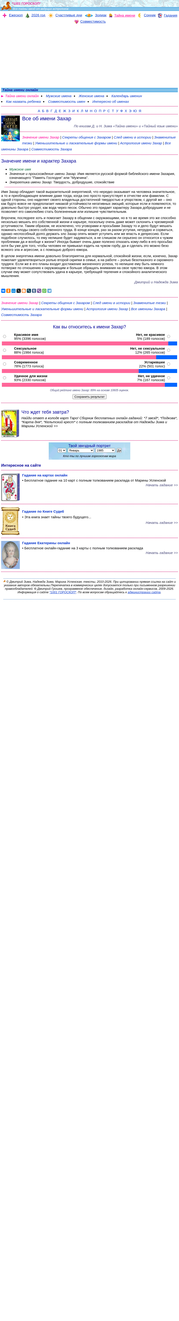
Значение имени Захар (40, 137)
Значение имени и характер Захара (38, 160)
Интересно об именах (111, 101)
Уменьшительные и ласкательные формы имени (76, 143)
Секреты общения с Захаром (87, 137)
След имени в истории (132, 137)
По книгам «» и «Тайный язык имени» (126, 126)
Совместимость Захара (51, 149)
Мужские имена (59, 96)
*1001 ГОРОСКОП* (62, 592)
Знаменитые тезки (149, 303)
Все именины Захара (148, 309)
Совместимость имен (66, 101)
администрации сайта (144, 592)
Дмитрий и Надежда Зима (156, 282)
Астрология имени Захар (141, 143)
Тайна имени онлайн (22, 96)
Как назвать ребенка (23, 101)
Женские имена (91, 96)
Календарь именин (126, 96)
